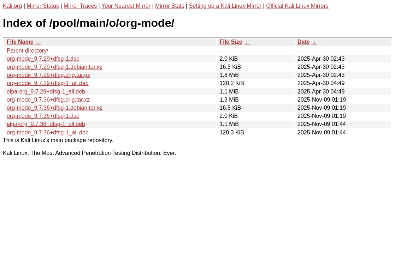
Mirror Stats (169, 6)
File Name (20, 42)
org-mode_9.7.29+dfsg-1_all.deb (48, 83)
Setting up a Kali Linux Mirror (225, 6)
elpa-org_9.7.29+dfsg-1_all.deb (46, 92)
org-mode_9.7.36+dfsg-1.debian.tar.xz (54, 108)
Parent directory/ (27, 51)
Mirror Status (42, 6)
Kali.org (12, 6)
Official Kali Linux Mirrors (297, 6)
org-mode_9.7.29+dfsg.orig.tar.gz (48, 75)
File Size (231, 42)
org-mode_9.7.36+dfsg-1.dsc (43, 116)
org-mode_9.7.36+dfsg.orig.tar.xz (48, 100)
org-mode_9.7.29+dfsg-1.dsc (43, 59)
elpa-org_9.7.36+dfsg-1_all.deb (46, 124)
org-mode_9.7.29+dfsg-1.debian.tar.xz (54, 67)
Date (303, 42)
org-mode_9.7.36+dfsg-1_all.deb (48, 132)
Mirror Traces (80, 6)
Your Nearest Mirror (126, 6)
